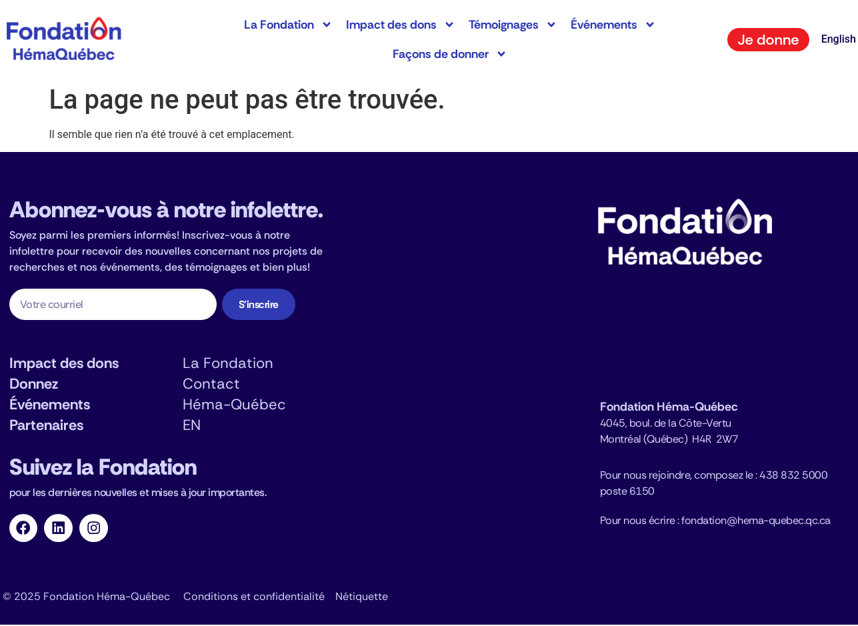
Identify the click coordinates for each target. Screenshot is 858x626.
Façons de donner (450, 54)
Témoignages (513, 24)
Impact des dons (400, 24)
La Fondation (288, 24)
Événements (613, 24)
